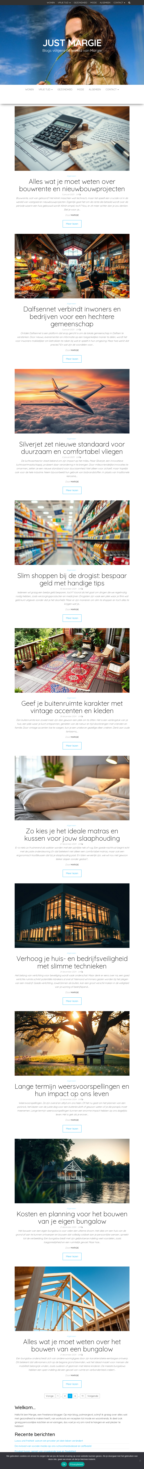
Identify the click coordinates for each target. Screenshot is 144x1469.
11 (83, 1386)
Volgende (92, 1386)
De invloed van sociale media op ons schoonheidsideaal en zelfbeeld (53, 1436)
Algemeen (105, 2)
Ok (64, 1464)
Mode (93, 2)
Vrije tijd (64, 2)
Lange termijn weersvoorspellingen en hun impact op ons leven (72, 1080)
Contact (119, 2)
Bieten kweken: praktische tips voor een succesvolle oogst (47, 1446)
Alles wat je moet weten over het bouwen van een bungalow (72, 1336)
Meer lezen (72, 214)
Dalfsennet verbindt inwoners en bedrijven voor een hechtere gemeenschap (72, 306)
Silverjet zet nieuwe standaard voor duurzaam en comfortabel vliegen (72, 438)
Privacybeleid (76, 1464)
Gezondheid (80, 2)
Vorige (50, 1386)
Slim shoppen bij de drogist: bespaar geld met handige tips (72, 569)
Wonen (51, 2)
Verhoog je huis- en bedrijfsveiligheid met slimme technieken (72, 952)
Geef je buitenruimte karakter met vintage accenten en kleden (72, 697)
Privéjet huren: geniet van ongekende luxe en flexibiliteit (45, 1441)
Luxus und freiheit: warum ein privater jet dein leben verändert (49, 1431)
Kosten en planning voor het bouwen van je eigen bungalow (72, 1208)
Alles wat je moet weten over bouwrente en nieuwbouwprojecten (72, 175)
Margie (75, 205)
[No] (140, 1460)
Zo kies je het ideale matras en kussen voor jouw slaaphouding (72, 825)
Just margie (72, 43)
